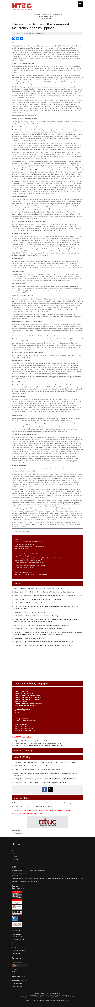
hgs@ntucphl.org (47, 18)
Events (17, 583)
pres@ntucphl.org (50, 16)
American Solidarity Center (20, 980)
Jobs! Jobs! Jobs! (21, 797)
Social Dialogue (18, 983)
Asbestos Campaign (23, 750)
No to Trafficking (22, 757)
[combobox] (47, 531)
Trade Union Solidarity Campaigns (31, 683)
